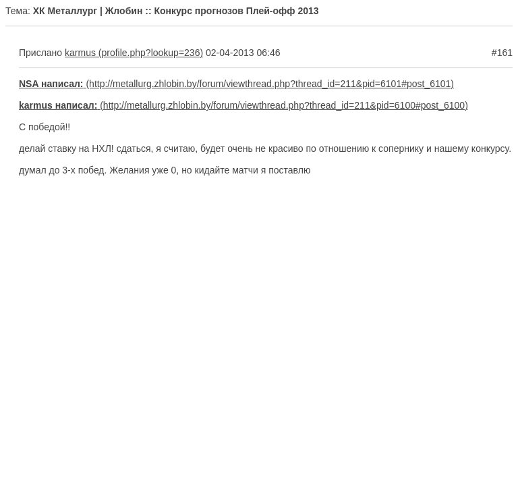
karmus (80, 52)
